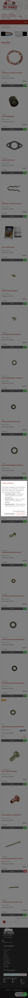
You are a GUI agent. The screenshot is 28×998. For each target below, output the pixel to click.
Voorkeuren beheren (9, 514)
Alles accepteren (21, 514)
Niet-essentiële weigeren (19, 511)
